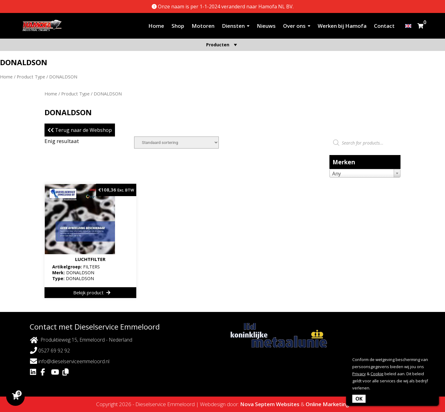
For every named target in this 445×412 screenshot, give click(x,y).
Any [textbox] (336, 173)
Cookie (377, 373)
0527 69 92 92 (50, 350)
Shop (178, 25)
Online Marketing (327, 404)
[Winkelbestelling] (176, 143)
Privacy (359, 373)
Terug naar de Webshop (80, 130)
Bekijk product (91, 292)
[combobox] (364, 173)
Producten (222, 45)
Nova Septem (257, 404)
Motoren (203, 25)
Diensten (233, 25)
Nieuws (266, 25)
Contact (384, 25)
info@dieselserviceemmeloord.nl (69, 361)
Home (156, 25)
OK (358, 398)
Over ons (294, 25)
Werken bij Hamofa (342, 25)
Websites (287, 404)
